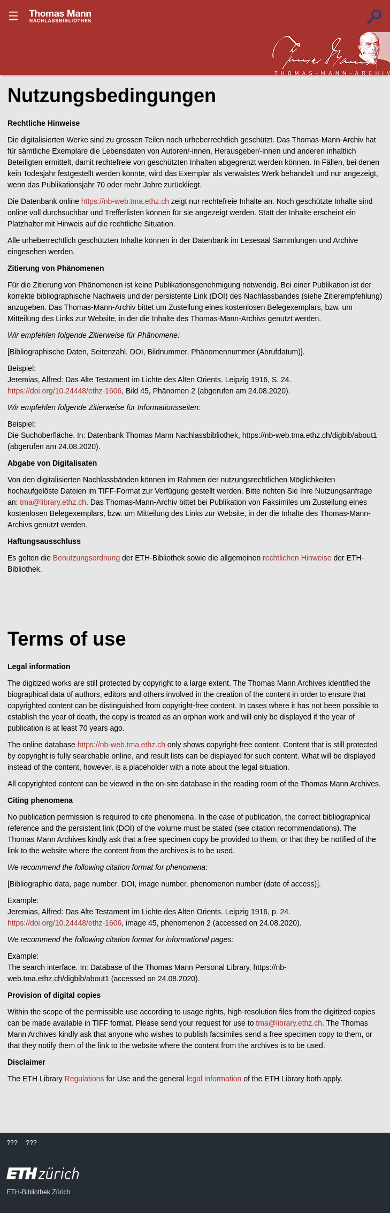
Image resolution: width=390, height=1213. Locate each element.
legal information (214, 1078)
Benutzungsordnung (86, 558)
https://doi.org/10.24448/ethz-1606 (64, 390)
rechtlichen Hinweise (297, 558)
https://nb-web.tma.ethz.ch (125, 201)
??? (60, 16)
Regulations (84, 1078)
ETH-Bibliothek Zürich (38, 1192)
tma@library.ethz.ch (53, 502)
